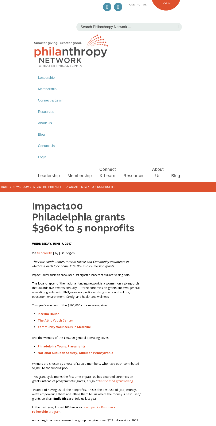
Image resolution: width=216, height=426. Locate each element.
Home (5, 187)
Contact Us (138, 4)
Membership (47, 89)
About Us (45, 123)
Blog (41, 134)
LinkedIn (118, 7)
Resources (46, 112)
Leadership (46, 77)
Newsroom (20, 187)
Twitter (107, 7)
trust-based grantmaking (116, 381)
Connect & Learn (50, 100)
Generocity (44, 253)
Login (166, 3)
